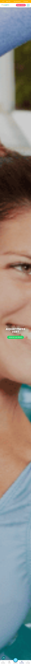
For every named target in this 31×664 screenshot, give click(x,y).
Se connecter (17, 1)
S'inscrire (26, 1)
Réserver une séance (15, 337)
